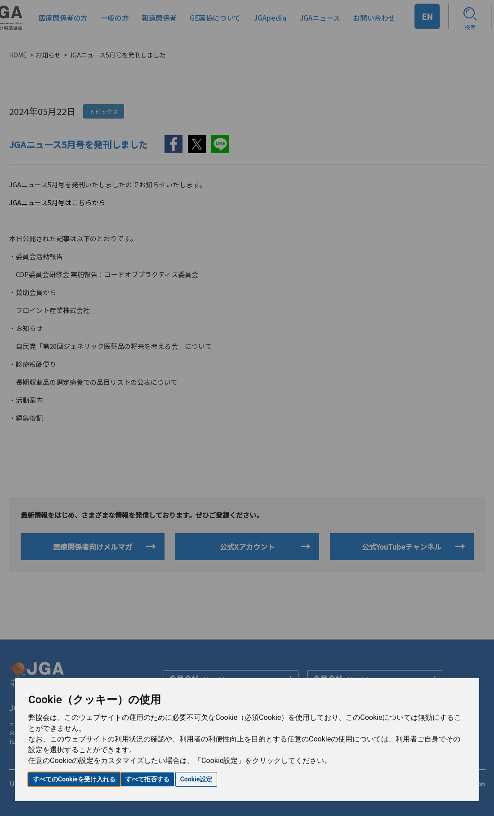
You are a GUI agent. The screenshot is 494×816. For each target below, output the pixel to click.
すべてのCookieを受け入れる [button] (74, 779)
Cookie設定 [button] (196, 779)
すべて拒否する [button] (147, 779)
